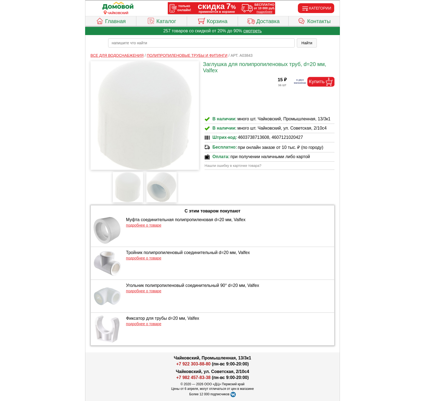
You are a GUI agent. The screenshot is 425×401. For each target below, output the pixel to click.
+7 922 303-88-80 (193, 364)
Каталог (161, 20)
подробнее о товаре (143, 225)
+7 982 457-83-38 (193, 377)
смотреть (252, 31)
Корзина (212, 20)
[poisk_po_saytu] (201, 43)
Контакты (314, 20)
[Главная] (118, 6)
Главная (111, 20)
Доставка (263, 20)
